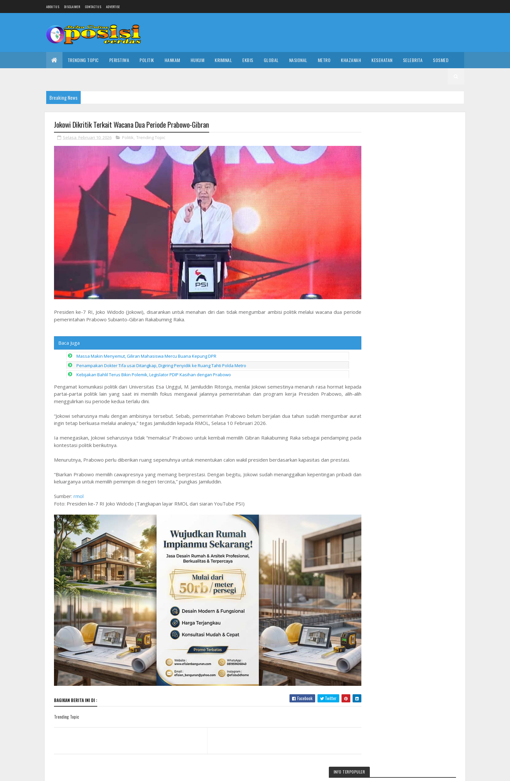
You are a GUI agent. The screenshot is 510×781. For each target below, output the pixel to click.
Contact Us (93, 6)
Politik (147, 60)
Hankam (172, 60)
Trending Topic (83, 60)
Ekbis (247, 60)
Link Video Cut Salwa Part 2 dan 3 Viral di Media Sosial (407, 145)
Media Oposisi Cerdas (105, 772)
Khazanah (351, 60)
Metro (324, 60)
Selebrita (413, 60)
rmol (79, 497)
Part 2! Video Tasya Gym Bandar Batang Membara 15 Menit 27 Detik (423, 654)
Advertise (113, 6)
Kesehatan (382, 60)
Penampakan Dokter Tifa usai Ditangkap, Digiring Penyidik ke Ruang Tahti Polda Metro (161, 360)
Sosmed (441, 60)
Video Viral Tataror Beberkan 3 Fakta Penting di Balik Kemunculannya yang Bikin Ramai (424, 529)
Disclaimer (72, 6)
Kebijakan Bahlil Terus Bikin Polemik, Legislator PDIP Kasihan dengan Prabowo (153, 369)
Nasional (298, 60)
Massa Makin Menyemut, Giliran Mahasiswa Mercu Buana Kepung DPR (146, 350)
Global (271, 60)
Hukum (198, 60)
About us (52, 6)
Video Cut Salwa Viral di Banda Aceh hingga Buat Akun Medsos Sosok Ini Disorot (422, 597)
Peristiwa (119, 60)
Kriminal (223, 60)
